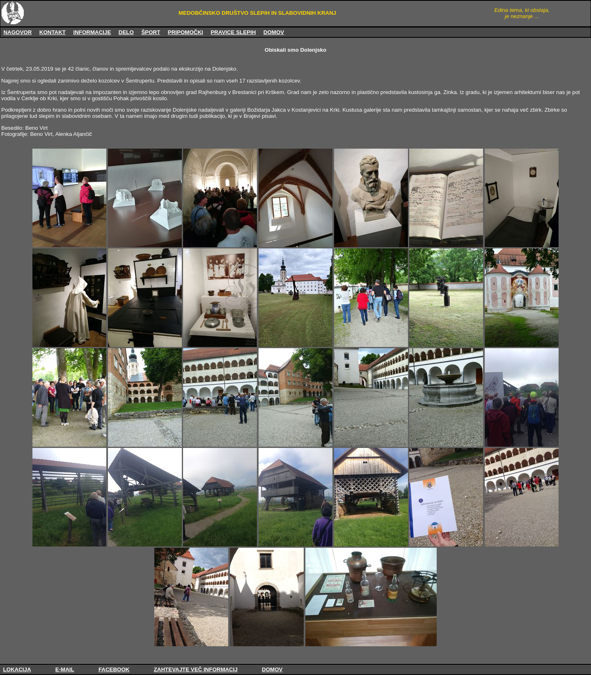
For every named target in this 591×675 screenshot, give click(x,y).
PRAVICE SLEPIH (233, 32)
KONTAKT (52, 32)
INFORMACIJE (92, 32)
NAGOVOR (17, 32)
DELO (126, 32)
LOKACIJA (17, 669)
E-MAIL (64, 669)
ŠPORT (150, 32)
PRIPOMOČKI (185, 32)
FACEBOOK (114, 669)
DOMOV (273, 32)
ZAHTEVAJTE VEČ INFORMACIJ (196, 669)
